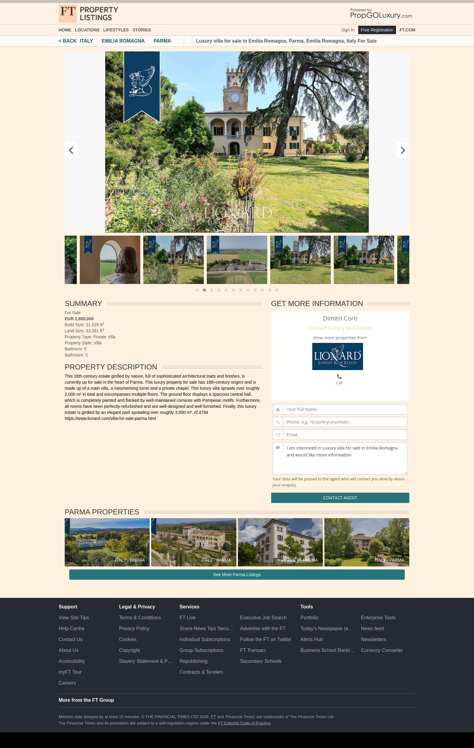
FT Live (188, 617)
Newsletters (373, 639)
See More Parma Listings (237, 574)
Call (339, 379)
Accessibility (72, 661)
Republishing (194, 661)
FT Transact (253, 650)
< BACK (68, 41)
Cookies (128, 639)
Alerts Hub (311, 639)
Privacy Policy (134, 628)
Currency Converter (382, 650)
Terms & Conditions (140, 617)
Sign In (348, 29)
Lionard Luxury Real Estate (340, 327)
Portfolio (309, 617)
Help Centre (71, 628)
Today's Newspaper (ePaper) (327, 628)
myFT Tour (70, 672)
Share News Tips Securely (207, 628)
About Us (69, 650)
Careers (67, 682)
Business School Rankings (327, 650)
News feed (372, 628)
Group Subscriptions (201, 650)
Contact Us (71, 639)
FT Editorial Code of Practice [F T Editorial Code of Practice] (244, 723)
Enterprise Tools (378, 617)
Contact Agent (340, 498)
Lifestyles (116, 29)
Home (65, 29)
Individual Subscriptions (205, 639)
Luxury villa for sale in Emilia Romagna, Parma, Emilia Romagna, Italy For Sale (286, 41)
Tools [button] (306, 606)
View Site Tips (74, 617)
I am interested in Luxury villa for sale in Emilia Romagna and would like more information (340, 458)
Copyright (129, 650)
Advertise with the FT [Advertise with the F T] (262, 628)
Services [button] (190, 606)
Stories (141, 29)
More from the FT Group (86, 700)
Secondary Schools (261, 661)
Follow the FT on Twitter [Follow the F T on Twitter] (265, 639)
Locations (87, 29)
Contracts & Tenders (201, 672)
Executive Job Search (263, 617)
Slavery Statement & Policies (146, 661)
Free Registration (377, 29)
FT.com (407, 29)
